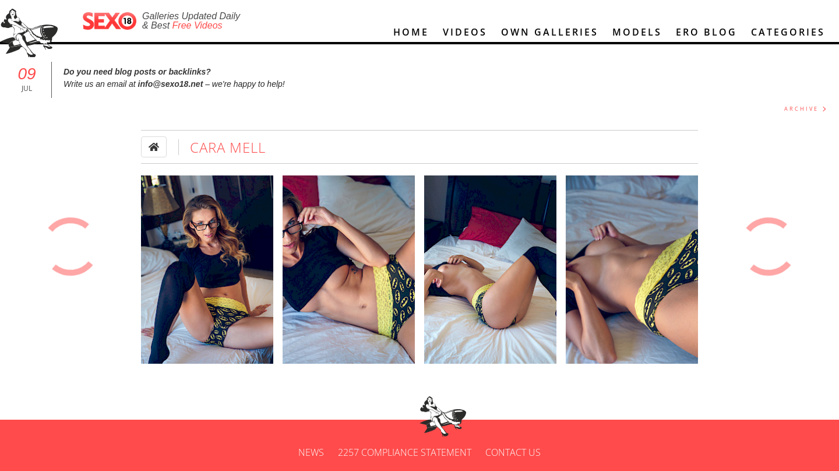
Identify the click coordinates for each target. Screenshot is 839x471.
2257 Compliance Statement (404, 452)
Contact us (513, 452)
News (311, 452)
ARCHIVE (801, 109)
